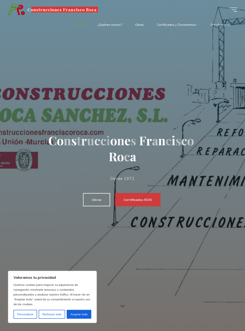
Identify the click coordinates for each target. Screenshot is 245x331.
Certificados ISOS (136, 200)
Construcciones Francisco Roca (62, 9)
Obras (95, 200)
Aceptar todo (79, 314)
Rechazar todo (52, 314)
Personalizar (25, 314)
